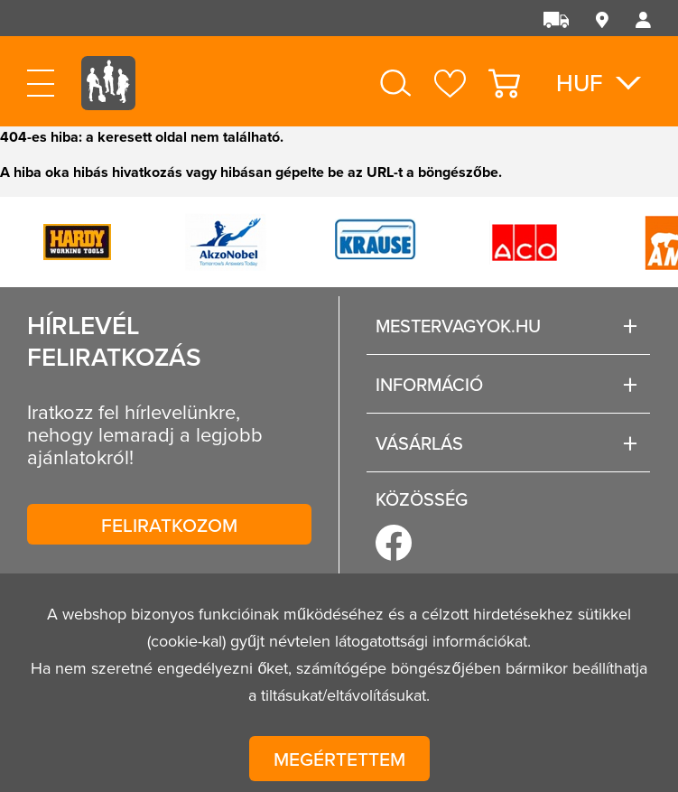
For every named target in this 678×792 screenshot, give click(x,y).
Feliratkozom (169, 524)
